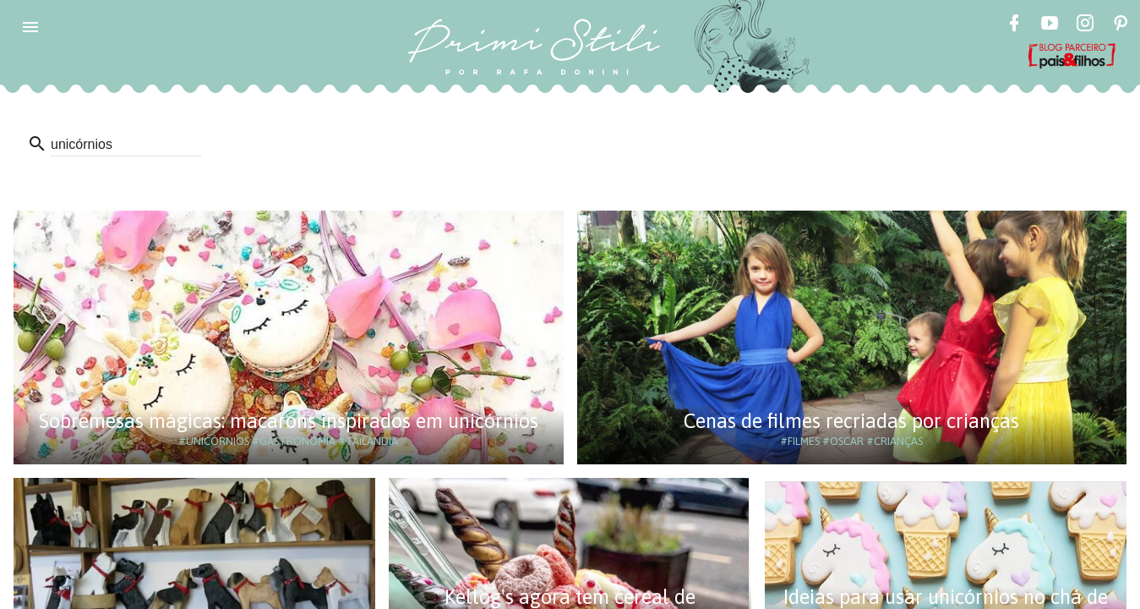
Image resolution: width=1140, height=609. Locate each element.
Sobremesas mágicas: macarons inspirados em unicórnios (288, 420)
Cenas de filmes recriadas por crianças (851, 420)
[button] (30, 27)
